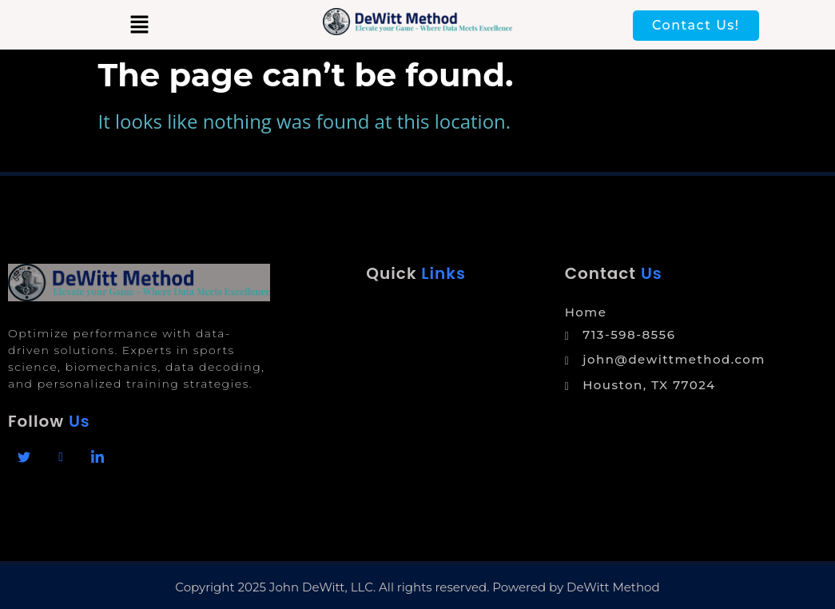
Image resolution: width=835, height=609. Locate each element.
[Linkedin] (97, 457)
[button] (139, 25)
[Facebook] (24, 457)
